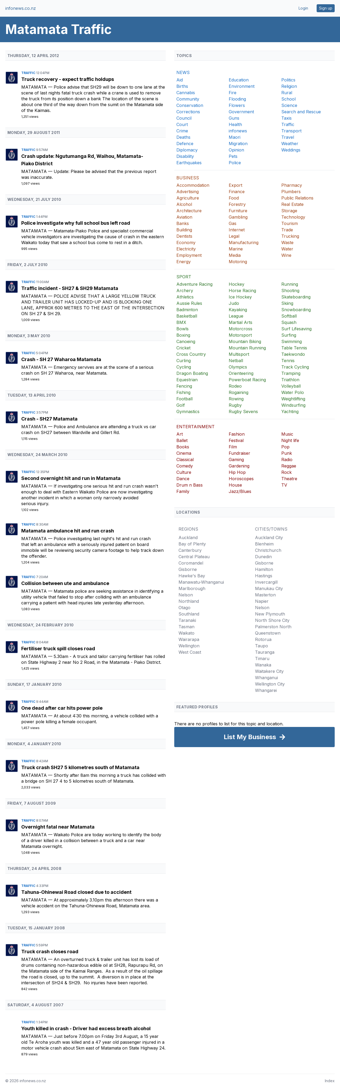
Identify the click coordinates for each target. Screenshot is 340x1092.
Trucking (290, 236)
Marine (236, 249)
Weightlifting (293, 398)
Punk (286, 453)
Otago (184, 607)
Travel (287, 137)
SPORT (183, 276)
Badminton (187, 309)
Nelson (185, 594)
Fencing (184, 386)
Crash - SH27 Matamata (49, 419)
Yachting (290, 411)
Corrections (188, 111)
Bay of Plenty (192, 544)
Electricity (186, 249)
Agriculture (187, 198)
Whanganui (266, 677)
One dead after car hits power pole (62, 708)
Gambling (238, 217)
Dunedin (263, 556)
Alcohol (184, 204)
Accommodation (192, 185)
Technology (293, 217)
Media (235, 255)
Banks (182, 223)
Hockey (236, 284)
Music (287, 434)
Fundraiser (239, 453)
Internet (237, 229)
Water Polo (292, 392)
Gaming (236, 459)
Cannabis (185, 92)
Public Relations (297, 198)
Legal (234, 236)
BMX (181, 322)
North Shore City (272, 620)
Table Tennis (294, 347)
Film (233, 446)
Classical (185, 459)
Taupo (261, 645)
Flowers (237, 105)
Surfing (288, 335)
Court (182, 124)
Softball (289, 316)
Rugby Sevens (243, 411)
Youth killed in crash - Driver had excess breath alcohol (86, 1028)
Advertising (187, 191)
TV (284, 485)
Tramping (290, 373)
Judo (234, 303)
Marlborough (191, 588)
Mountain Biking (245, 341)
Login (303, 8)
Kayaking (238, 309)
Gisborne (187, 569)
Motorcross (240, 328)
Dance (182, 478)
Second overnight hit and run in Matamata (71, 478)
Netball (236, 360)
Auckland (188, 537)
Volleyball (291, 386)
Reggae (288, 466)
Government (241, 111)
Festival (236, 440)
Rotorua (263, 639)
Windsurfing (293, 405)
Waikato (186, 633)
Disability (185, 156)
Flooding (237, 99)
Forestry (237, 204)
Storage (289, 210)
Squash (288, 322)
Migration (238, 143)
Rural (286, 92)
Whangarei (266, 690)
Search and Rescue (301, 111)
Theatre (289, 478)
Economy (186, 242)
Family (182, 491)
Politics (288, 80)
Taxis (286, 118)
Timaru (262, 658)
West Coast (189, 652)
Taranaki (187, 620)
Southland (188, 614)
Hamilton (264, 569)
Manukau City (269, 588)
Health (235, 124)
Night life (290, 440)
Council (184, 118)
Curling (183, 360)
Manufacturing (243, 242)
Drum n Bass (189, 485)
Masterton (265, 594)
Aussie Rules (189, 303)
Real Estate (292, 204)
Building (184, 229)
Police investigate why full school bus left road (75, 223)
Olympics (238, 367)
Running (289, 284)
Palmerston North (273, 626)
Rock (286, 472)
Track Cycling (295, 367)
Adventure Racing (194, 284)
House (235, 485)
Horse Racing (242, 290)
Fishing (183, 392)
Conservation (189, 105)
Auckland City (269, 537)
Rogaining (238, 392)
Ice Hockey (240, 297)
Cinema (183, 453)
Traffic (28, 73)
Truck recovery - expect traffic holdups (67, 79)
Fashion (237, 434)
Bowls (182, 328)
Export (235, 185)
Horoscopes (241, 478)
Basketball (186, 316)
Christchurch (268, 550)
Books (182, 446)
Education (239, 80)
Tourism (289, 223)
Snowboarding (296, 309)
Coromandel (190, 563)
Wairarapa (188, 639)
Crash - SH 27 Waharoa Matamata (61, 359)
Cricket (183, 347)
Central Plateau (194, 556)
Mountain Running (247, 347)
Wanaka (263, 665)
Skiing (287, 303)
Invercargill (266, 582)
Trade (287, 229)
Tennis (288, 360)
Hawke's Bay (191, 575)
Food (234, 198)
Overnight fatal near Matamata (58, 827)
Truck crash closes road (49, 951)
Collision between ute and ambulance (65, 583)
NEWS (183, 72)
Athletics (185, 297)
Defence (184, 143)
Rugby (235, 405)
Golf (180, 405)
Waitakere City (269, 671)
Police (235, 162)
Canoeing (185, 341)
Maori (234, 137)
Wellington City (270, 684)
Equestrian (187, 379)
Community (187, 99)
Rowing (236, 398)
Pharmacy (291, 185)
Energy (183, 261)
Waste (287, 242)
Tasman (186, 626)
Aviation (184, 217)
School (288, 99)
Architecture (189, 210)
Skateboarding (296, 297)
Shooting (290, 290)
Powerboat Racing (247, 379)
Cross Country (191, 354)
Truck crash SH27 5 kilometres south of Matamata (80, 767)
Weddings (290, 150)
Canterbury (190, 550)
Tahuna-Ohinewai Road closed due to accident (76, 892)
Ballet (182, 440)
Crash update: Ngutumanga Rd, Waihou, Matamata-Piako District (82, 159)
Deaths (183, 137)
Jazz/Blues (240, 491)
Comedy (184, 466)
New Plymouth (270, 614)
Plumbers (291, 191)
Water (287, 249)
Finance (237, 191)
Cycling (183, 367)
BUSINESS (187, 177)
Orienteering (241, 373)
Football (184, 398)
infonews (238, 130)
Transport (291, 130)
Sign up (325, 8)
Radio (286, 459)
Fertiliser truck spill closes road (58, 648)
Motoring (238, 261)
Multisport (239, 354)
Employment (189, 255)
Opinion (236, 150)
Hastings (263, 575)
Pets (233, 156)
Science (289, 105)
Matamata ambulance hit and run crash (67, 531)
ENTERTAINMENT (195, 426)
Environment (241, 86)
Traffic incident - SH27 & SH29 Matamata (69, 288)
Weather (289, 143)
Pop (285, 446)
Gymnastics (187, 411)
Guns (234, 118)
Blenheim (264, 544)
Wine (286, 255)
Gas (232, 223)
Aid (179, 80)
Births (182, 86)
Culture (183, 472)
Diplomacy (187, 150)
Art (179, 434)
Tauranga (264, 652)
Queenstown (267, 633)
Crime (182, 130)
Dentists (184, 236)
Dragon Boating (192, 373)
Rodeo (235, 386)
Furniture (238, 210)
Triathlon (290, 379)
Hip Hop (237, 472)
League (236, 316)
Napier (262, 601)
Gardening (239, 466)
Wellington (188, 645)
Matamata (34, 87)
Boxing (183, 335)
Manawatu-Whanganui (201, 582)
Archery (184, 290)
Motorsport (240, 335)
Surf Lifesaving (296, 328)
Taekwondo (293, 354)
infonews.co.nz (20, 8)
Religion (289, 86)
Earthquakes (189, 162)
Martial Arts (240, 322)
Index (330, 1080)
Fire (232, 92)
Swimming (291, 341)
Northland (188, 601)
